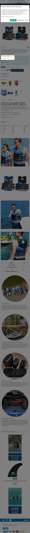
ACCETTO (13, 20)
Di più (26, 20)
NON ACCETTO (21, 20)
